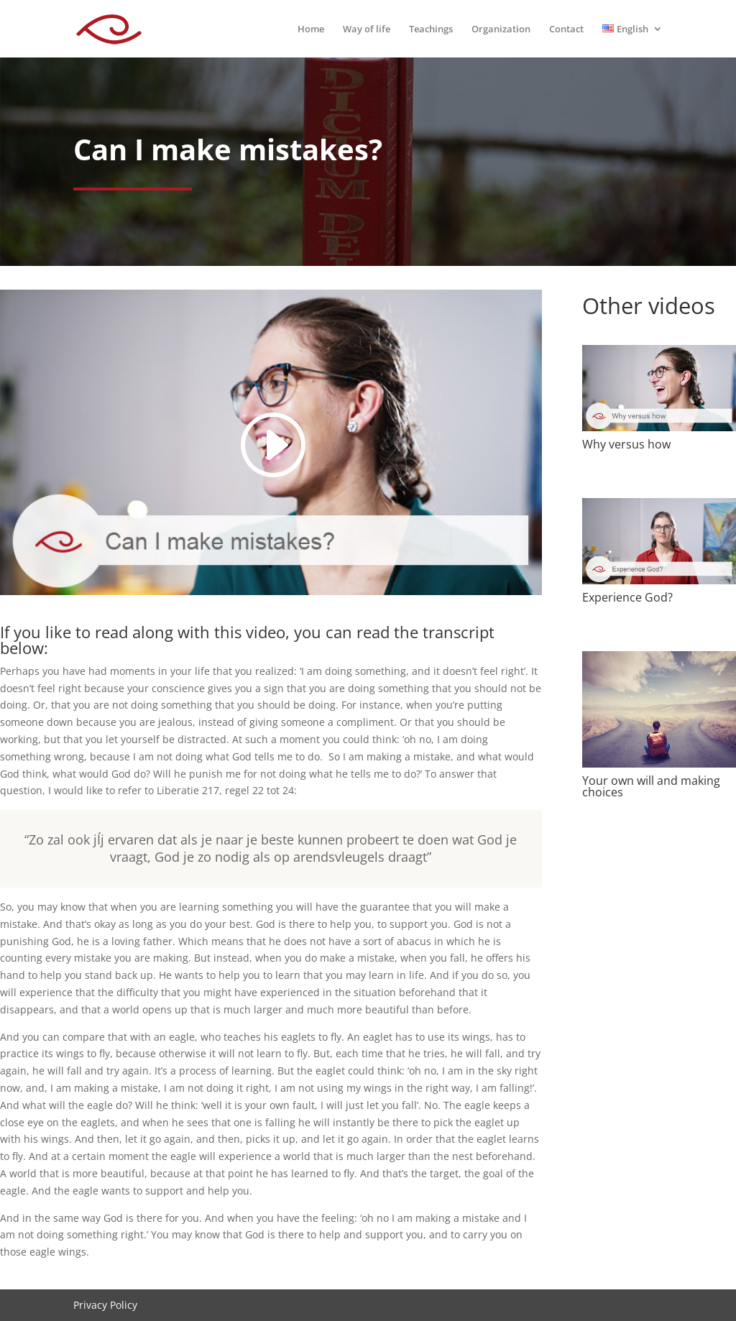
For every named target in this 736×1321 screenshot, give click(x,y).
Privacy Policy (105, 1305)
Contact (566, 29)
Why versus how (626, 444)
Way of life (366, 29)
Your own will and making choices (651, 786)
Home (311, 29)
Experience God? (627, 597)
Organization (501, 29)
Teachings (431, 29)
